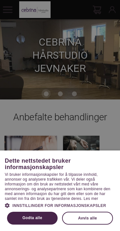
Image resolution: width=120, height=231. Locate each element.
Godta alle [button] (32, 218)
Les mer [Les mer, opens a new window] (91, 198)
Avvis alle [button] (87, 218)
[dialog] (60, 115)
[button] (60, 205)
